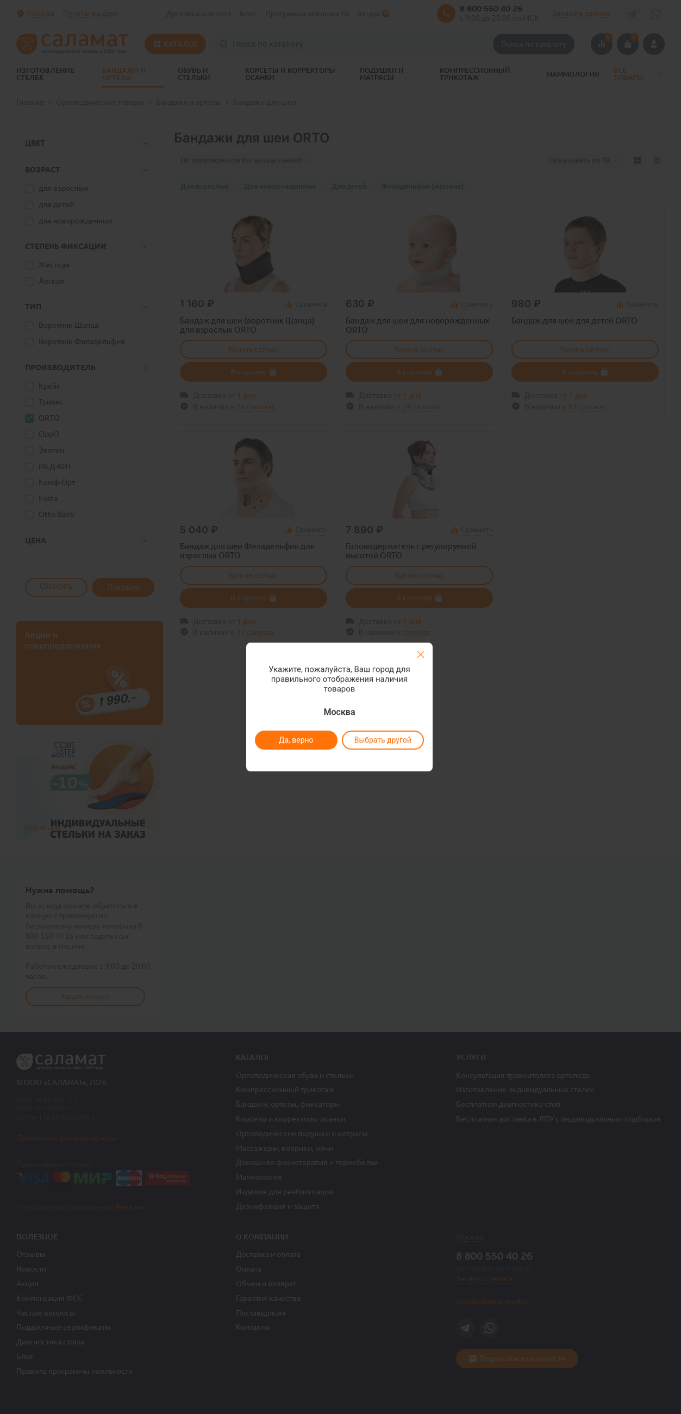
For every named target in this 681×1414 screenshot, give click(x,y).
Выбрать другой (382, 740)
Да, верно (296, 740)
